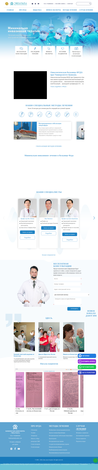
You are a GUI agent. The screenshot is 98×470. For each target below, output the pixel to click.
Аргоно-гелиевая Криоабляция (57, 432)
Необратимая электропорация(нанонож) (59, 430)
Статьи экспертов (35, 444)
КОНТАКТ (70, 3)
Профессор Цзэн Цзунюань (70, 218)
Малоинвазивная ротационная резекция (59, 452)
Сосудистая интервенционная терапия (59, 444)
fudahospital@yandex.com (15, 438)
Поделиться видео (81, 441)
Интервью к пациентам (82, 432)
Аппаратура (34, 435)
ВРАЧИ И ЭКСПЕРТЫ (53, 10)
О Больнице (34, 430)
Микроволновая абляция (55, 447)
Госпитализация (35, 447)
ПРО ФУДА (23, 10)
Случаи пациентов (81, 430)
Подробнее (27, 237)
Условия (33, 432)
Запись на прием (27, 232)
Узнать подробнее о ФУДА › (58, 86)
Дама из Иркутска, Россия (46, 354)
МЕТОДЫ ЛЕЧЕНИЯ (70, 10)
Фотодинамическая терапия (56, 441)
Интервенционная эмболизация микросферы (60, 435)
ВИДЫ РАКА (37, 10)
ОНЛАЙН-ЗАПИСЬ (60, 3)
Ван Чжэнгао (49, 218)
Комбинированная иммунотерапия (58, 450)
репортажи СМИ (35, 441)
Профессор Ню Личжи (27, 218)
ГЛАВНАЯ (10, 10)
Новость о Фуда (35, 438)
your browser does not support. (31, 130)
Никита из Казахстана (70, 354)
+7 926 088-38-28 (84, 464)
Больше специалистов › (49, 255)
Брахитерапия (52, 438)
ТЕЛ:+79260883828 (48, 3)
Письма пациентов (81, 438)
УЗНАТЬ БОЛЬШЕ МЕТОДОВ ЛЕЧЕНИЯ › (49, 146)
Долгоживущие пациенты (82, 435)
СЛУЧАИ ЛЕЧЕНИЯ (86, 10)
